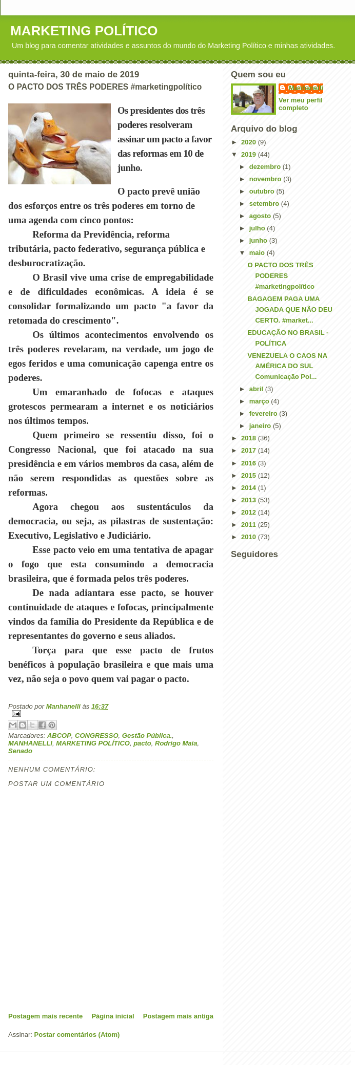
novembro (266, 179)
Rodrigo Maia (176, 743)
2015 (249, 475)
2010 (249, 537)
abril (257, 389)
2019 (249, 154)
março (260, 401)
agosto (261, 216)
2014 (249, 488)
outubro (263, 191)
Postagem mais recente (45, 1016)
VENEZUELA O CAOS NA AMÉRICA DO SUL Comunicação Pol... (287, 366)
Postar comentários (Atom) (77, 1034)
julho (258, 228)
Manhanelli (306, 88)
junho (259, 240)
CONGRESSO (97, 735)
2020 (249, 142)
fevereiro (264, 413)
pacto (142, 743)
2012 (249, 512)
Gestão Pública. (147, 735)
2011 (249, 524)
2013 (249, 500)
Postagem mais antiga (178, 1016)
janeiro (261, 426)
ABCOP (59, 735)
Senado (20, 751)
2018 (249, 438)
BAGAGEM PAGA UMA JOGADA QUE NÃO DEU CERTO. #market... (289, 309)
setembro (265, 203)
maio (258, 253)
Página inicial (112, 1016)
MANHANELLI (30, 743)
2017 (249, 450)
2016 (249, 463)
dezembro (266, 167)
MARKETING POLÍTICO (83, 30)
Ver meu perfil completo (301, 104)
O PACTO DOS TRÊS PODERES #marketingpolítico (280, 275)
